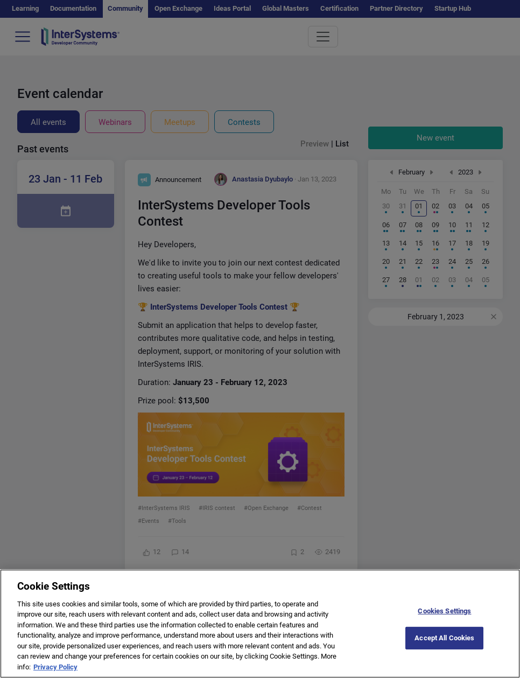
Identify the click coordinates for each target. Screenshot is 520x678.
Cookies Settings (444, 618)
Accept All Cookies (444, 646)
